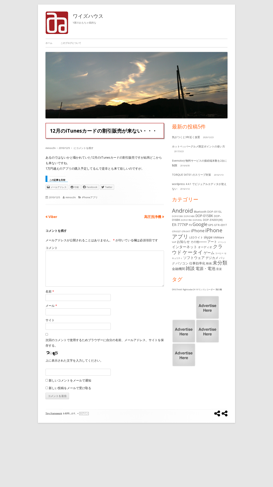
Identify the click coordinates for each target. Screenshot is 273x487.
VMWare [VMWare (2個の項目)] (218, 237)
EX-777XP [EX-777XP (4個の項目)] (180, 224)
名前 (50, 291)
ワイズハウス (88, 16)
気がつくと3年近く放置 (186, 137)
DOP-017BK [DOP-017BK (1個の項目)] (186, 220)
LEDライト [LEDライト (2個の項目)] (196, 237)
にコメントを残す (83, 148)
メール (51, 306)
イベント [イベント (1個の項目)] (222, 242)
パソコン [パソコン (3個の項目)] (182, 263)
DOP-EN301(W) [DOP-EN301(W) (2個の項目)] (213, 220)
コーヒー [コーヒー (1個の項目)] (219, 253)
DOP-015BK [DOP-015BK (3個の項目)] (204, 216)
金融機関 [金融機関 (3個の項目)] (178, 269)
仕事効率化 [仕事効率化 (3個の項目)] (197, 263)
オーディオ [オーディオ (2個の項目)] (205, 247)
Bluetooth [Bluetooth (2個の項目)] (200, 211)
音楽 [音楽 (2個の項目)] (219, 269)
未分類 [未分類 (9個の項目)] (220, 262)
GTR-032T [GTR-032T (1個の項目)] (176, 231)
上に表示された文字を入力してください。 (74, 360)
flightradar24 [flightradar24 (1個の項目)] (189, 289)
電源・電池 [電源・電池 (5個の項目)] (205, 268)
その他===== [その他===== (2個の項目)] (199, 242)
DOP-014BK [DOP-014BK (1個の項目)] (189, 216)
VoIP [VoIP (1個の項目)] (174, 242)
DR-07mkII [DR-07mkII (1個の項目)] (177, 289)
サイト (50, 320)
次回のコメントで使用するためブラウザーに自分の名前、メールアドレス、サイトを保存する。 (105, 343)
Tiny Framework (54, 413)
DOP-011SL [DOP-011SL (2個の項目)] (214, 211)
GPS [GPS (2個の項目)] (210, 225)
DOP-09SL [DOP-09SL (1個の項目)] (197, 220)
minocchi (51, 148)
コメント (52, 248)
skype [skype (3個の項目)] (208, 237)
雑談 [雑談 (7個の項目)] (190, 268)
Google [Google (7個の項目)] (200, 224)
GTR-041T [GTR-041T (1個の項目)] (185, 231)
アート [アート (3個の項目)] (212, 241)
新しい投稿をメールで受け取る (70, 388)
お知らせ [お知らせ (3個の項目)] (183, 241)
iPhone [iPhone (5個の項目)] (198, 230)
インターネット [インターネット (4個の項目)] (184, 246)
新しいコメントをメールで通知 (70, 380)
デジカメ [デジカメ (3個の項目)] (212, 258)
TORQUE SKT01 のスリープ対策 (191, 174)
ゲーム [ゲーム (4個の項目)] (209, 252)
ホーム (49, 43)
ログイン (84, 413)
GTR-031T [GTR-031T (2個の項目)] (220, 225)
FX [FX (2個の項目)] (190, 225)
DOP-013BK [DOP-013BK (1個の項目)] (177, 216)
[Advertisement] (136, 458)
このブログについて (71, 43)
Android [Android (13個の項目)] (182, 210)
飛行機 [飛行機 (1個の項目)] (219, 289)
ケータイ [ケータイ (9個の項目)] (193, 252)
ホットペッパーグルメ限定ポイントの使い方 (198, 146)
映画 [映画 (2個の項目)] (209, 263)
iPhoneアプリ (90, 197)
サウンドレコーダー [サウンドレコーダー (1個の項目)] (205, 289)
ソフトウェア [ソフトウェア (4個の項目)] (194, 257)
